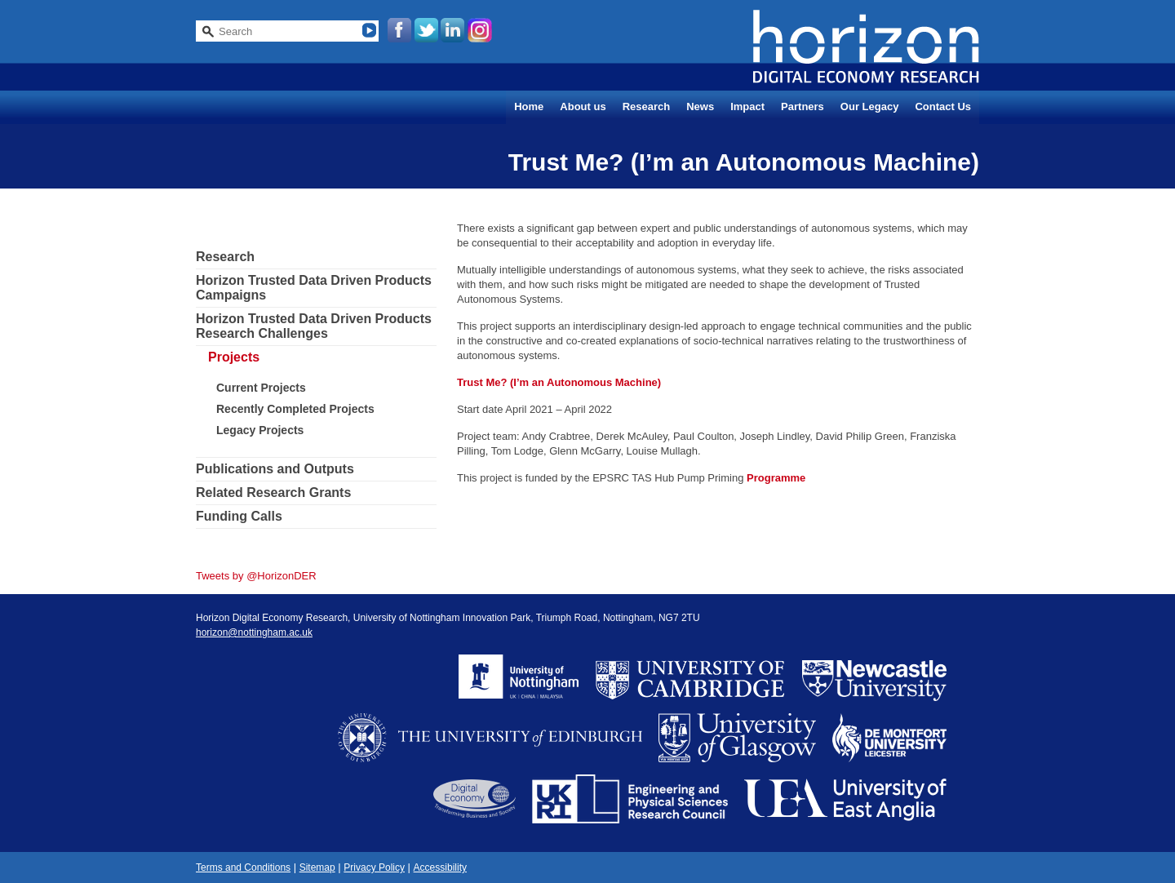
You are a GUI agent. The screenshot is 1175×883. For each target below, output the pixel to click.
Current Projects (261, 387)
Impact (747, 106)
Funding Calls (239, 516)
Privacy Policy (374, 867)
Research (647, 106)
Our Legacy (869, 106)
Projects (233, 357)
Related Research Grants (273, 492)
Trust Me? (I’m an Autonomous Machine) (559, 382)
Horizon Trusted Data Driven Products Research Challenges (314, 326)
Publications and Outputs (275, 469)
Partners (802, 106)
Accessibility (440, 867)
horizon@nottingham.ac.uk (254, 632)
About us (582, 106)
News (700, 106)
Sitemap (317, 867)
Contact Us (943, 106)
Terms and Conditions (243, 867)
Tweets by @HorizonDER (256, 576)
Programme (776, 478)
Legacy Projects (260, 430)
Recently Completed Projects (295, 408)
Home (528, 106)
